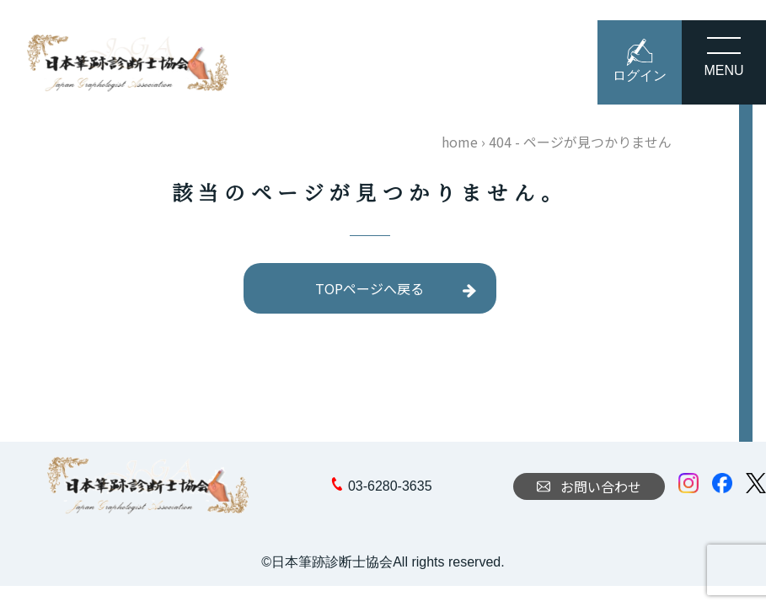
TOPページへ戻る (369, 288)
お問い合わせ (589, 486)
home (460, 142)
